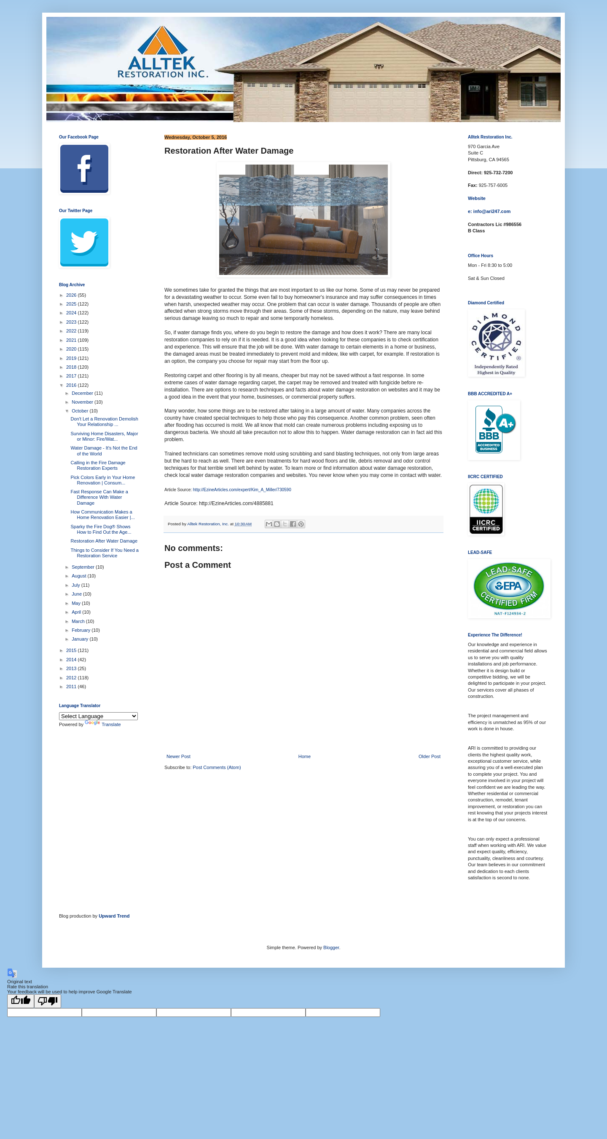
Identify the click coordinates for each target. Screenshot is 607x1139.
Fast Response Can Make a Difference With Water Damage (99, 497)
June (77, 593)
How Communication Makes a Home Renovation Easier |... (102, 514)
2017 (72, 375)
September (84, 567)
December (83, 393)
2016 (72, 385)
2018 (72, 367)
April (77, 612)
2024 (72, 312)
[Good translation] (20, 1001)
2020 (72, 348)
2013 (72, 668)
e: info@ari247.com (489, 211)
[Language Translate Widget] (98, 716)
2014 (72, 659)
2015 (72, 650)
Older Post (429, 756)
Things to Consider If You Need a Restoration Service (104, 553)
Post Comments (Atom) (217, 767)
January (80, 638)
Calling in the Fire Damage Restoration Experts (97, 465)
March (79, 621)
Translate (103, 724)
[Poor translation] (47, 1001)
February (81, 630)
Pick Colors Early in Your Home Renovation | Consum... (102, 480)
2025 (72, 303)
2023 (72, 322)
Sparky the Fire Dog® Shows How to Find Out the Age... (100, 529)
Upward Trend (114, 915)
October (80, 410)
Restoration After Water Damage (103, 540)
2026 (72, 295)
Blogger (331, 947)
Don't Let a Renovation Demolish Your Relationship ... (104, 421)
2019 (72, 358)
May (77, 603)
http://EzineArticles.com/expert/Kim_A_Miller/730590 (242, 489)
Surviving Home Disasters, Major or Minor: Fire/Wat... (104, 436)
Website (477, 198)
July (76, 585)
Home (304, 756)
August (79, 575)
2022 (72, 330)
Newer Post (179, 756)
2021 (72, 340)
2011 (72, 686)
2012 (72, 677)
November (83, 402)
